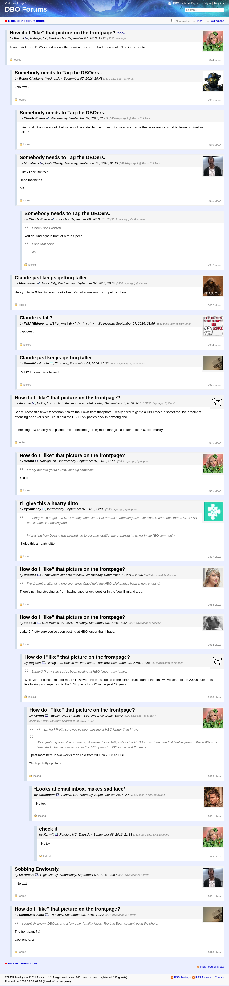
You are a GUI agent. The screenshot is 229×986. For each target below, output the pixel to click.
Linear (199, 20)
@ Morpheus (137, 219)
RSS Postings (182, 977)
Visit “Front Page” (15, 3)
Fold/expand (217, 20)
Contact (219, 977)
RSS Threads (203, 977)
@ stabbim (177, 662)
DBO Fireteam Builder (186, 3)
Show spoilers (183, 21)
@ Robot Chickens (140, 118)
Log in (207, 3)
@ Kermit (128, 78)
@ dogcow (143, 461)
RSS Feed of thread (212, 966)
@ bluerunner (183, 323)
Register (219, 3)
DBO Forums (26, 9)
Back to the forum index (26, 21)
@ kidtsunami (161, 834)
